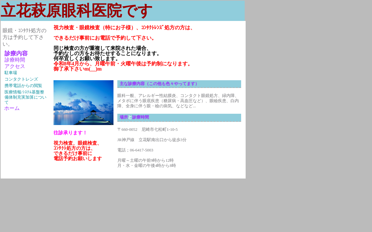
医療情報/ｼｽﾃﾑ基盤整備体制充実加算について (25, 97)
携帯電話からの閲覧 (23, 85)
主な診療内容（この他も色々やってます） (159, 84)
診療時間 (15, 60)
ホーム (11, 108)
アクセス (15, 66)
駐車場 (11, 73)
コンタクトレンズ (21, 79)
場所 (124, 117)
